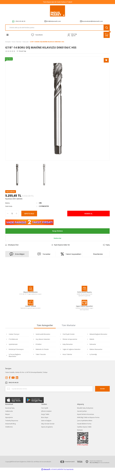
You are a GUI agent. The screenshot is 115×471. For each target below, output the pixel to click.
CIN (40, 203)
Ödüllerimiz (9, 427)
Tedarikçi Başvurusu (11, 421)
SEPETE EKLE (29, 213)
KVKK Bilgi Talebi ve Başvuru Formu (88, 417)
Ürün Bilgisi (17, 254)
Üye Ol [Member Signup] (73, 35)
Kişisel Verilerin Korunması (85, 414)
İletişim (7, 414)
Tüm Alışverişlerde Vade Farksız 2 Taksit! (57, 2)
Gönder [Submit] (102, 389)
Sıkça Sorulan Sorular (47, 424)
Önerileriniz (98, 254)
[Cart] (107, 35)
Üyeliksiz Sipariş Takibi (84, 427)
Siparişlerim (9, 417)
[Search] (57, 27)
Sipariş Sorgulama (47, 427)
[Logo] (57, 11)
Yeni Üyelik (44, 408)
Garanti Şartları (82, 411)
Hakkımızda (9, 411)
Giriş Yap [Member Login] (74, 34)
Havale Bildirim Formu (84, 424)
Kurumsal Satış (9, 408)
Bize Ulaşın (44, 417)
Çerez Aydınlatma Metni (84, 421)
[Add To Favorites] (106, 60)
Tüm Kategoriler (45, 325)
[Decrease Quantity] (7, 213)
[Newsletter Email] (49, 389)
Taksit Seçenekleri (71, 254)
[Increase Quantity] (16, 213)
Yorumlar (44, 254)
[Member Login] (69, 34)
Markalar (80, 430)
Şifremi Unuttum (46, 411)
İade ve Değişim (46, 421)
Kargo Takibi (45, 414)
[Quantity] (12, 213)
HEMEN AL (88, 213)
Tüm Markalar (69, 325)
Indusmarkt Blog (10, 424)
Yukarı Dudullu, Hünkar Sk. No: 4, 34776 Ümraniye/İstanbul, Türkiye (26, 372)
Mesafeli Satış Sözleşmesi (85, 408)
